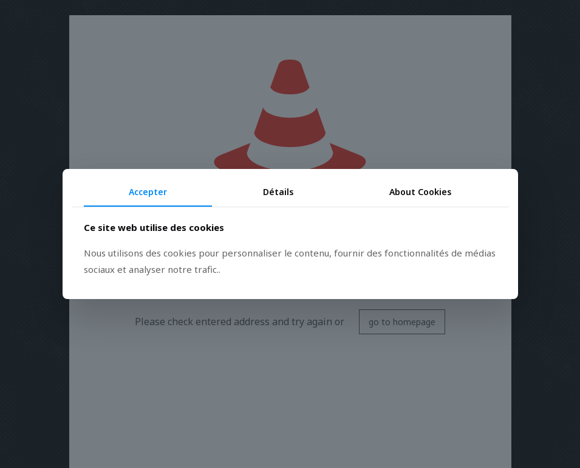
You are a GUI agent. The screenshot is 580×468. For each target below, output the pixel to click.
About (420, 192)
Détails (278, 192)
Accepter (148, 192)
